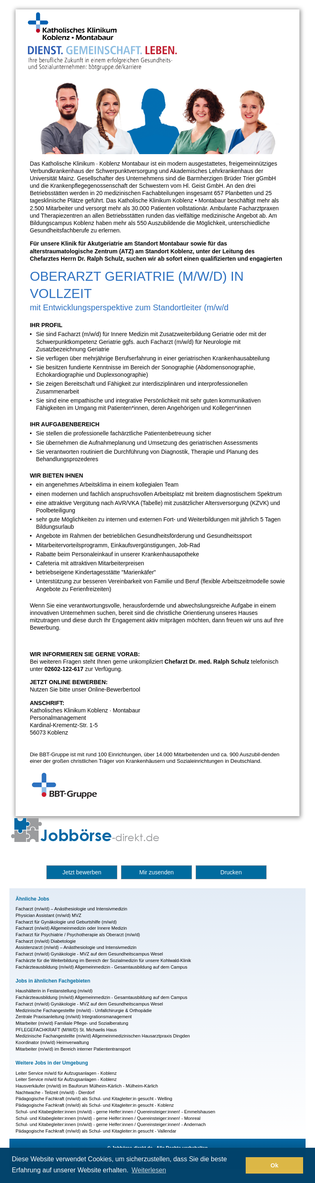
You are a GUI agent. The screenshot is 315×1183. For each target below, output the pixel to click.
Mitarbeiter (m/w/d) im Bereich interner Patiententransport (73, 1048)
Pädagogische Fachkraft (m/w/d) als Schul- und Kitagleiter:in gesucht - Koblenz (95, 1105)
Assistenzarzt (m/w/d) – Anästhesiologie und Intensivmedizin (76, 947)
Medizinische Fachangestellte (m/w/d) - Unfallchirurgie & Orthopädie (84, 1010)
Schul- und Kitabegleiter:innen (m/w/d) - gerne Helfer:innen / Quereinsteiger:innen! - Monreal (108, 1118)
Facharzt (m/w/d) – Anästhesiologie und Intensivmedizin (71, 908)
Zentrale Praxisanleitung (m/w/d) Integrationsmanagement (74, 1016)
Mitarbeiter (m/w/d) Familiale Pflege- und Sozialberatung (72, 1023)
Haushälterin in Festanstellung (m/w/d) (54, 990)
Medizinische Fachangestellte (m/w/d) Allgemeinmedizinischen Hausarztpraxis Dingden (103, 1035)
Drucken (231, 872)
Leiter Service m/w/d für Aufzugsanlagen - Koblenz (66, 1073)
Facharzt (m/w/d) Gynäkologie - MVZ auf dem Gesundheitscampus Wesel (89, 953)
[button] (237, 1165)
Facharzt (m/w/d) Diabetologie (46, 941)
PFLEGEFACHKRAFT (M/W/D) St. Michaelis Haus (66, 1029)
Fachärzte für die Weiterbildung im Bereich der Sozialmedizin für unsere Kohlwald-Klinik (103, 960)
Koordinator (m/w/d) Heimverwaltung (52, 1042)
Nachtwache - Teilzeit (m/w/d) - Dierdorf (55, 1092)
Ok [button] (274, 1165)
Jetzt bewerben (81, 872)
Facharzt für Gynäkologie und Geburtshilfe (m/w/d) (66, 921)
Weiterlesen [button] (149, 1170)
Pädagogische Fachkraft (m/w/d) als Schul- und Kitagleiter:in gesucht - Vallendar (96, 1130)
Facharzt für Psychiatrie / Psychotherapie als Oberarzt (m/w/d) (78, 934)
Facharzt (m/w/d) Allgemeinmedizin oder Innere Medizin (71, 928)
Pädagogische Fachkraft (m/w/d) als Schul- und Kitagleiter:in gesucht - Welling (94, 1098)
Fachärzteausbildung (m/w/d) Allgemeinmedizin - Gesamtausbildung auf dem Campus (101, 967)
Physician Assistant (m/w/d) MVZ (48, 915)
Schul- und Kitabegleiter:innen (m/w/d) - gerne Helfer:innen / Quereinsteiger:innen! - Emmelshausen (115, 1111)
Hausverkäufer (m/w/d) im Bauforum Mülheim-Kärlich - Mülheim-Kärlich (87, 1085)
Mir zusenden (156, 872)
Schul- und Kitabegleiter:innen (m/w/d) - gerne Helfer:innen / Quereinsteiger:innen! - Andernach (110, 1124)
